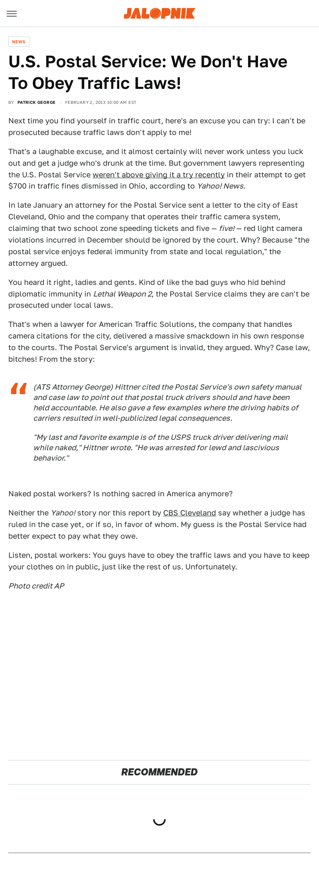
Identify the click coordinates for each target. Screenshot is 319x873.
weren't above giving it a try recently (159, 174)
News (19, 41)
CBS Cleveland (189, 512)
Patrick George (36, 102)
